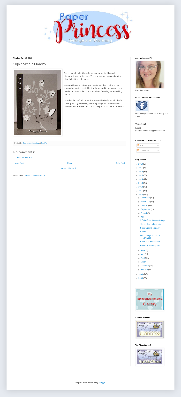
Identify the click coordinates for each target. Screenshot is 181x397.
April (143, 258)
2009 (140, 274)
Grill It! (143, 232)
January (144, 269)
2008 (140, 278)
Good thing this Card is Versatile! (150, 236)
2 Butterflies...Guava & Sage (152, 220)
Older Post (120, 163)
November (145, 202)
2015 (140, 175)
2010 (140, 194)
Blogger (102, 382)
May (143, 254)
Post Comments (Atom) (35, 175)
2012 (140, 187)
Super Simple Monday (149, 228)
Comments (143, 150)
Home (69, 163)
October (144, 205)
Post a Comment (24, 157)
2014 (140, 179)
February (145, 266)
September (146, 209)
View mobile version (69, 168)
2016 (140, 171)
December (145, 198)
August (144, 213)
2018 (140, 164)
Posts (140, 145)
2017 (140, 168)
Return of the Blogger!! (150, 246)
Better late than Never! (150, 242)
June (143, 250)
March (144, 262)
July (143, 217)
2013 (140, 183)
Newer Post (19, 163)
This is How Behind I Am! (151, 224)
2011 (140, 191)
